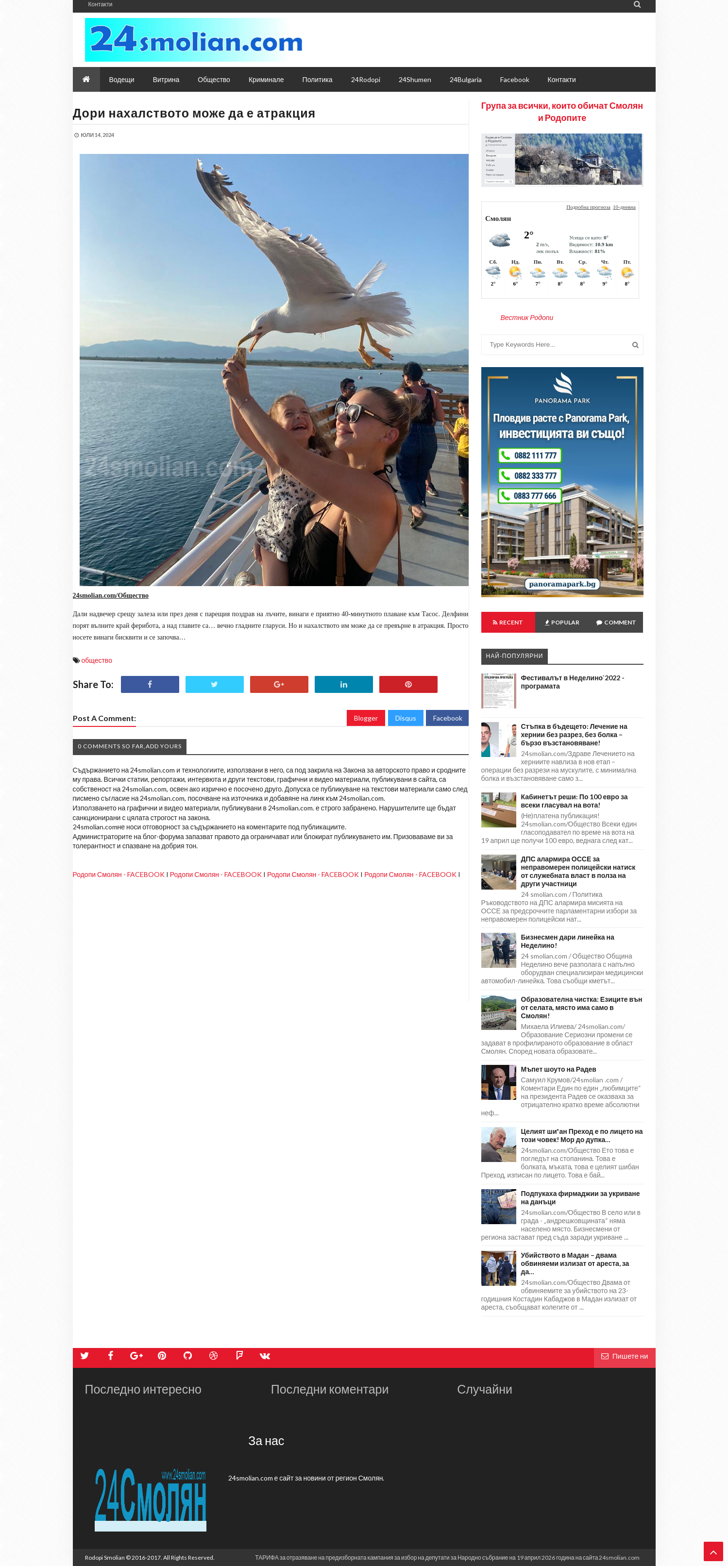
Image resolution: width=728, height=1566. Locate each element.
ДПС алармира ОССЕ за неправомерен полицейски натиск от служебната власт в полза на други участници (578, 871)
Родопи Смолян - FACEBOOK (119, 874)
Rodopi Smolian (105, 1557)
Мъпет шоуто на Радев (558, 1069)
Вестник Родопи (527, 317)
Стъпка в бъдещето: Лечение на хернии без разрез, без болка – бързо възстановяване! (574, 734)
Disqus (405, 718)
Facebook (447, 718)
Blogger (366, 718)
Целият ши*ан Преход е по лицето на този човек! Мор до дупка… (582, 1135)
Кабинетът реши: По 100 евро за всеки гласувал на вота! (574, 800)
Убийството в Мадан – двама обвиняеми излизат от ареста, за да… (575, 1263)
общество (97, 660)
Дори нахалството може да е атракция (194, 112)
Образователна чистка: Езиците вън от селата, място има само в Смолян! (582, 1007)
